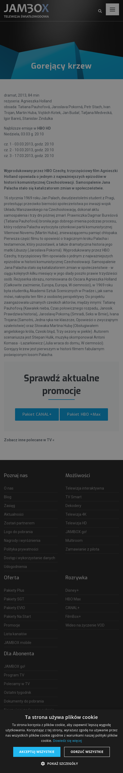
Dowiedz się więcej (67, 740)
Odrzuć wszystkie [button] (86, 752)
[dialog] (61, 386)
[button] (61, 764)
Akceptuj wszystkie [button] (36, 752)
